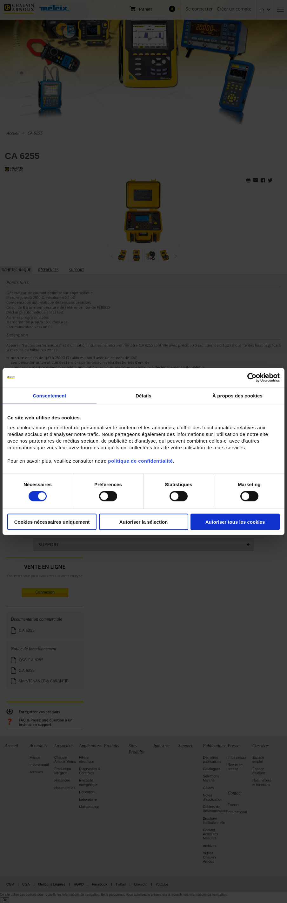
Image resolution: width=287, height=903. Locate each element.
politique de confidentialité (140, 460)
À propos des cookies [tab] (237, 395)
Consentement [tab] (49, 395)
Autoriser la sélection (143, 521)
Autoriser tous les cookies (235, 521)
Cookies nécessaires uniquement (52, 521)
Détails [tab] (143, 395)
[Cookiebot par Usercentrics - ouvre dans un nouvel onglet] (252, 378)
